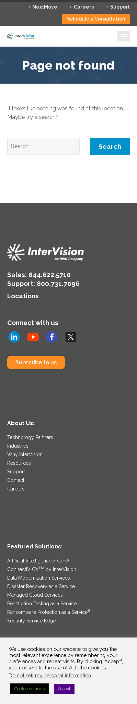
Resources (19, 463)
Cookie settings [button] (29, 688)
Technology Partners (30, 437)
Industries (17, 446)
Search (110, 146)
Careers (84, 7)
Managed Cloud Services (35, 595)
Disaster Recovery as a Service (41, 586)
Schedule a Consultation (96, 19)
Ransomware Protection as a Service (48, 612)
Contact (15, 480)
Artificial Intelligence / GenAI (38, 560)
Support (120, 7)
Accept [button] (64, 689)
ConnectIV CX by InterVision (41, 569)
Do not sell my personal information (50, 675)
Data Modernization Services (38, 578)
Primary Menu (124, 36)
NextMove (44, 7)
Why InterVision (25, 454)
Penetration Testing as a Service (42, 603)
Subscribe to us (36, 362)
